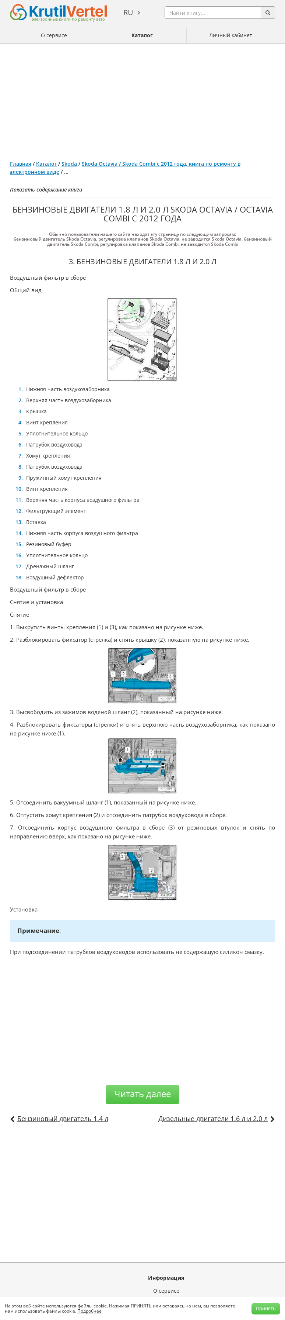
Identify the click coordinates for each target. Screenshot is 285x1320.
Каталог (142, 35)
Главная (20, 163)
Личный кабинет (230, 35)
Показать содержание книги (46, 189)
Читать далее (142, 1094)
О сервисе (54, 35)
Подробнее (89, 1311)
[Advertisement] (142, 99)
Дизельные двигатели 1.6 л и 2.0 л (213, 1118)
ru (128, 12)
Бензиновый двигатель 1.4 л (62, 1118)
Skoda (69, 163)
